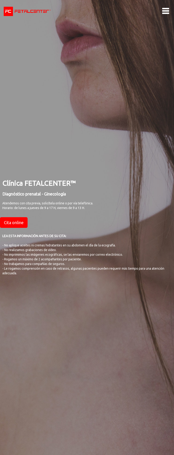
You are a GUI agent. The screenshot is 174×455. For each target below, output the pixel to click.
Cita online (14, 222)
